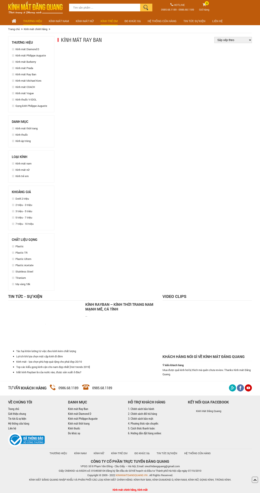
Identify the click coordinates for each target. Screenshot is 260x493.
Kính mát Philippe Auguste (29, 55)
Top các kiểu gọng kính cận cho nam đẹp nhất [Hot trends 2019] (53, 367)
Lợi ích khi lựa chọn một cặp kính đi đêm (39, 356)
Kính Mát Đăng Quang (208, 411)
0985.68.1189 (169, 9)
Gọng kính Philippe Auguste (29, 106)
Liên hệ (12, 428)
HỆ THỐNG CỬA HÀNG (162, 21)
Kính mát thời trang (25, 128)
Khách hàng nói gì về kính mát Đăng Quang (203, 356)
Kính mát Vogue (23, 93)
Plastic (18, 246)
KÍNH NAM (80, 453)
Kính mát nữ (85, 21)
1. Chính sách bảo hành (141, 409)
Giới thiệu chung (17, 413)
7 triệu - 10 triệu (23, 224)
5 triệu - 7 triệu (22, 217)
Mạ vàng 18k (21, 284)
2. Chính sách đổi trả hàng (142, 413)
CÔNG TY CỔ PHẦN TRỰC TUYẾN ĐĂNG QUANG (130, 461)
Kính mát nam (59, 21)
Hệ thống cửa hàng (18, 423)
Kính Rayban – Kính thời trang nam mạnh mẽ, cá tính (119, 306)
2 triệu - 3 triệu (22, 205)
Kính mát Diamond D (25, 49)
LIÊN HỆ (217, 21)
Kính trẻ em (109, 21)
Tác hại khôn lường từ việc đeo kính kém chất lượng (46, 351)
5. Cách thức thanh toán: (141, 428)
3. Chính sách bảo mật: (141, 418)
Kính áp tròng (21, 141)
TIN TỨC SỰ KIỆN (194, 21)
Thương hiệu (32, 21)
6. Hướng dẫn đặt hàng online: (144, 433)
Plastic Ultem (21, 259)
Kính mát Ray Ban (24, 74)
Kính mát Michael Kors (26, 80)
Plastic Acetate (23, 265)
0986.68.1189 (186, 9)
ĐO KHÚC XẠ (133, 21)
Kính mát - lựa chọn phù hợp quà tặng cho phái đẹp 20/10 (49, 361)
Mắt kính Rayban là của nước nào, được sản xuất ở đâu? (48, 372)
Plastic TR (20, 252)
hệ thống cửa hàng (197, 453)
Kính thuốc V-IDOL (24, 99)
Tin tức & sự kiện (17, 418)
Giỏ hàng (204, 9)
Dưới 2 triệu (20, 198)
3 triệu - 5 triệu (22, 211)
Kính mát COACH (23, 87)
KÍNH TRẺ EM (119, 453)
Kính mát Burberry (24, 62)
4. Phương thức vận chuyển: (143, 423)
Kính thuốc (20, 134)
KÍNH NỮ (99, 453)
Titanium (19, 278)
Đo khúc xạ (74, 433)
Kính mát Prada (22, 68)
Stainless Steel (22, 271)
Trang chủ (13, 409)
